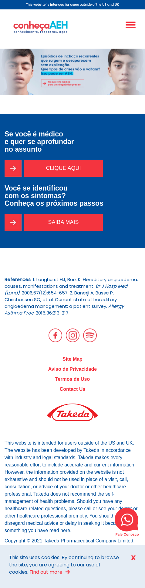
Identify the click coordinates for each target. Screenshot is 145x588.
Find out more (45, 572)
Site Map (72, 359)
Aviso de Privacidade (72, 369)
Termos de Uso (72, 379)
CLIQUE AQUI (63, 168)
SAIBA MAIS (63, 222)
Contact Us (72, 389)
